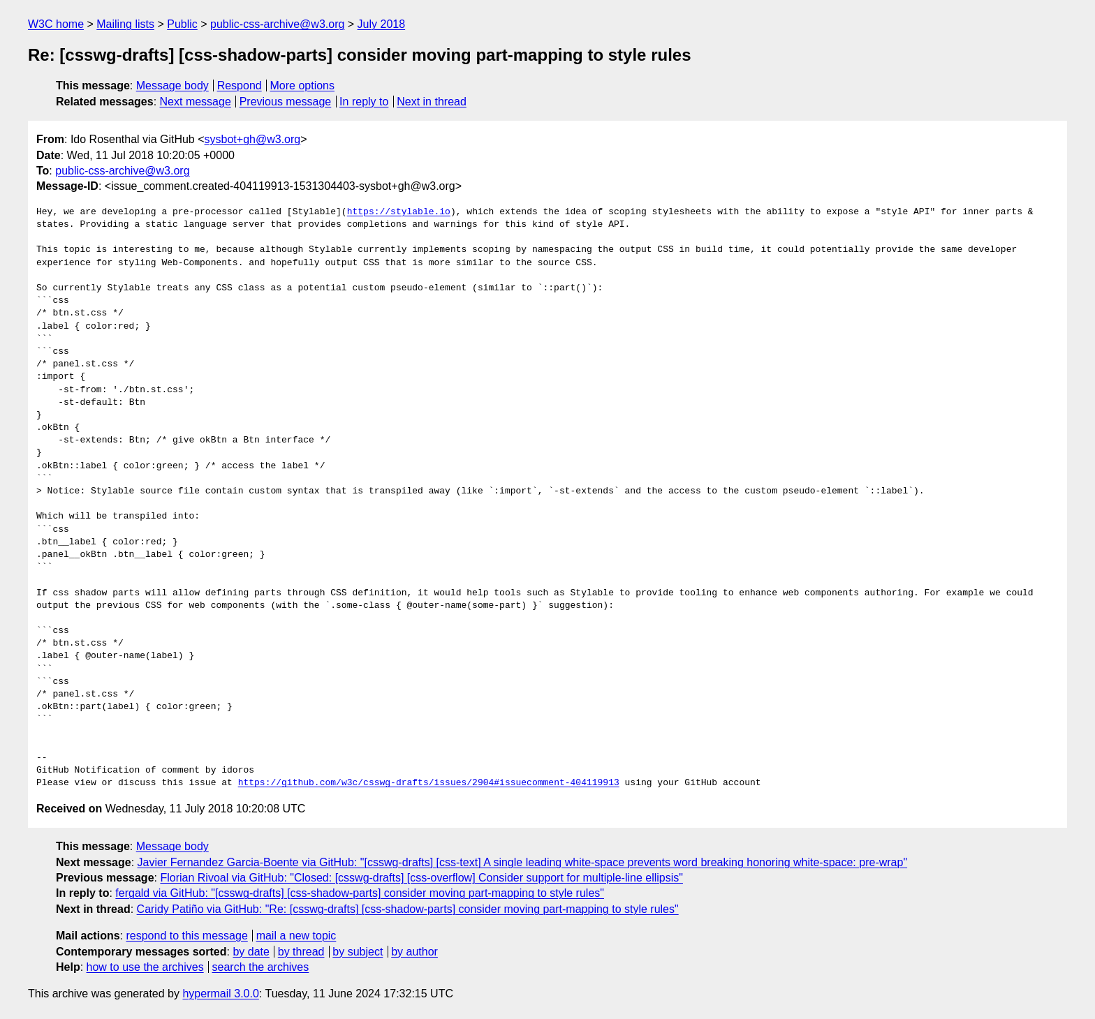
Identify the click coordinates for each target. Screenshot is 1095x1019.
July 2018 (382, 24)
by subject (357, 952)
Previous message (286, 101)
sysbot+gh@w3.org (253, 139)
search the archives (260, 967)
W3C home (56, 24)
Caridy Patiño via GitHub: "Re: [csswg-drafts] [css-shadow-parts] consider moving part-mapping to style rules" (408, 909)
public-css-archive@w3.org (277, 24)
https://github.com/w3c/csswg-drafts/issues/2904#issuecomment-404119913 (428, 783)
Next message (195, 101)
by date (251, 952)
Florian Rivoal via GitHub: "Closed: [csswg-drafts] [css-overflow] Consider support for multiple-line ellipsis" (421, 878)
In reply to (363, 101)
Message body (172, 85)
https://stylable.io (398, 212)
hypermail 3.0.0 (220, 993)
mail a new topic (296, 936)
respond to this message (186, 936)
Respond (239, 85)
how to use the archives (145, 967)
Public (182, 24)
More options (302, 85)
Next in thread (431, 101)
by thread (301, 952)
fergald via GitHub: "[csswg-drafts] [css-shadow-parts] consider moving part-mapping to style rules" (359, 893)
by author (414, 952)
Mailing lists (125, 24)
